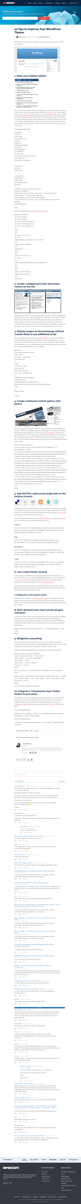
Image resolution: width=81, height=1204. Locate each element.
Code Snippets (65, 1176)
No (37, 731)
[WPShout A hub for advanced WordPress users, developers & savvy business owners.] (9, 3)
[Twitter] (33, 753)
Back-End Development (44, 37)
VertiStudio (59, 1199)
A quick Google (61, 513)
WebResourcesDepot (21, 704)
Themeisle (45, 1172)
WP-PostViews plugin (40, 211)
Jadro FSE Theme (66, 1179)
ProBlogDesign (26, 115)
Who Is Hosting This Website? (67, 1182)
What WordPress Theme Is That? (69, 1187)
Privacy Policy (52, 1197)
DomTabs (50, 113)
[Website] (30, 753)
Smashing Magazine (48, 582)
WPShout (34, 1199)
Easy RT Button (50, 704)
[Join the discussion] (37, 774)
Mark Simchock (30, 828)
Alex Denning (22, 37)
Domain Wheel (46, 1176)
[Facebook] (4, 1184)
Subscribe (44, 18)
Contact (35, 1197)
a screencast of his (21, 580)
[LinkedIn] (35, 753)
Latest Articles (63, 1197)
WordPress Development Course (68, 1173)
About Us (16, 1197)
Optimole (44, 1174)
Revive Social (45, 1181)
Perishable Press (46, 518)
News (29, 3)
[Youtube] (10, 1184)
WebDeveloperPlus (43, 338)
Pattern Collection (66, 1190)
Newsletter (43, 1197)
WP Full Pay (45, 1179)
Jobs (35, 3)
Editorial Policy (26, 1197)
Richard (29, 1068)
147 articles (25, 745)
